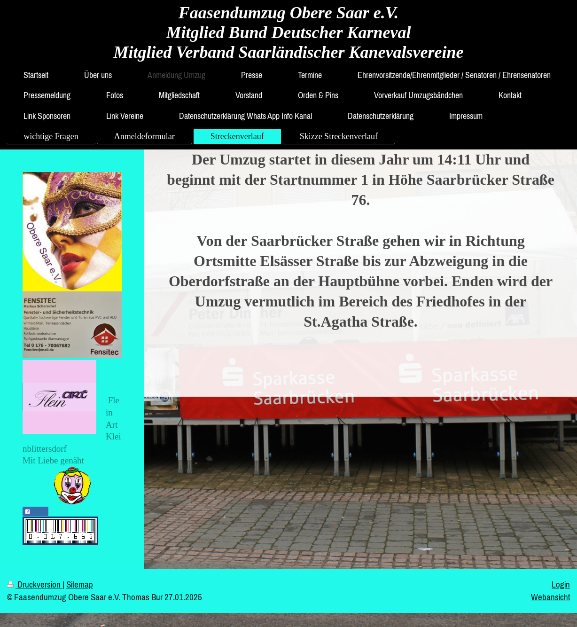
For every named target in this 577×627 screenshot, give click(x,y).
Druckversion (34, 584)
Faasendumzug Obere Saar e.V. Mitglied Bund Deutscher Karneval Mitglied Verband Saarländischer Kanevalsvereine (288, 32)
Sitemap (79, 584)
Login (561, 584)
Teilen (35, 512)
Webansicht (550, 597)
